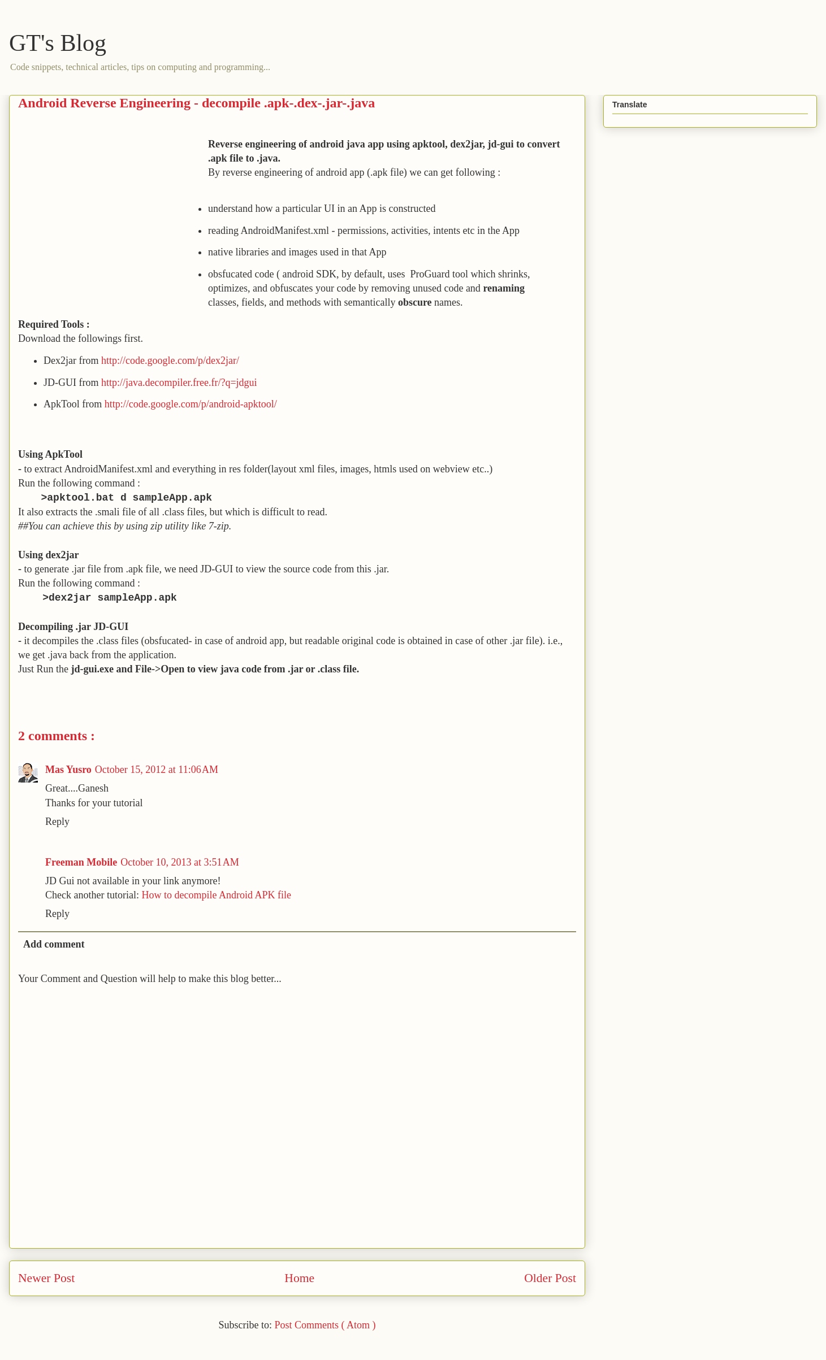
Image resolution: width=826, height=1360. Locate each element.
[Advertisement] (113, 216)
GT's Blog (57, 43)
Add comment (54, 944)
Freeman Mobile (81, 862)
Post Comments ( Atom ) (324, 1325)
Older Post (550, 1278)
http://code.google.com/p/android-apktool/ (192, 404)
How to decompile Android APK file (216, 895)
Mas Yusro (68, 769)
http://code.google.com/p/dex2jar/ (170, 360)
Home (299, 1278)
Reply (57, 821)
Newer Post (46, 1278)
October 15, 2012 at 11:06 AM (156, 769)
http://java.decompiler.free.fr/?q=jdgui (179, 382)
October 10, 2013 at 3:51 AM (179, 862)
